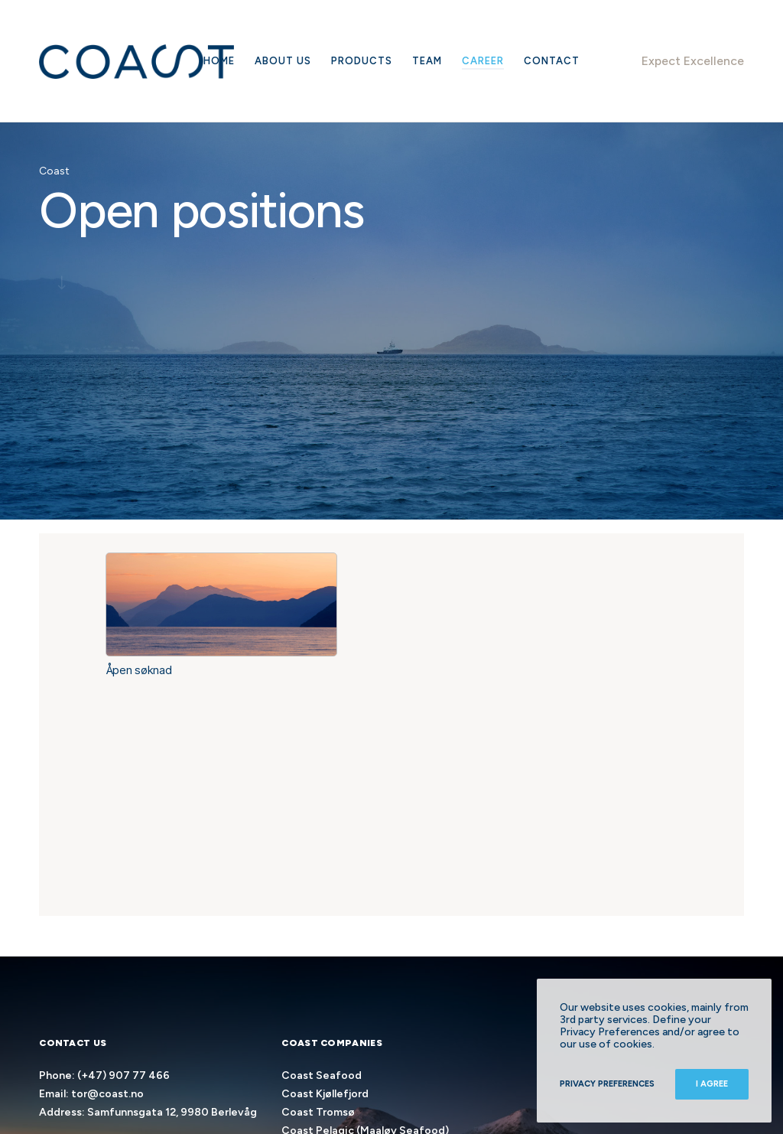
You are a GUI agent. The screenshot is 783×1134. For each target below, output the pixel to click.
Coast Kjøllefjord (325, 1093)
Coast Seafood (321, 1075)
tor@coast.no (107, 1093)
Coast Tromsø (318, 1112)
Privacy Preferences (607, 1084)
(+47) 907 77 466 (123, 1075)
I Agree (712, 1084)
